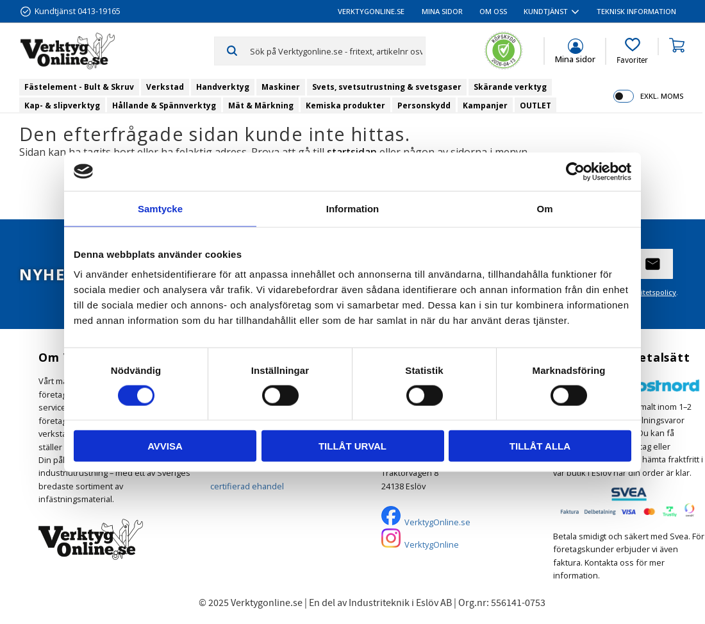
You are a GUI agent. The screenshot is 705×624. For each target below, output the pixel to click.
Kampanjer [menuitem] (485, 105)
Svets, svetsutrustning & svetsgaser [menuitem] (386, 86)
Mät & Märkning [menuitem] (261, 105)
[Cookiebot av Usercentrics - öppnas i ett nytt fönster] (575, 171)
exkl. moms (661, 96)
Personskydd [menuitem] (424, 105)
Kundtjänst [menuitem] (546, 11)
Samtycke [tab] (160, 208)
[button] (632, 51)
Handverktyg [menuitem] (222, 86)
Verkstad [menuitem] (165, 86)
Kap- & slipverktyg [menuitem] (62, 105)
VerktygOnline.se (437, 522)
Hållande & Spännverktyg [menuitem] (164, 105)
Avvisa (165, 446)
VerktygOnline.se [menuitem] (371, 11)
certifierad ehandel (247, 486)
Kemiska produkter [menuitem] (345, 105)
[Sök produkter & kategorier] (337, 50)
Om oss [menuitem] (493, 11)
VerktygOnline (431, 544)
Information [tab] (352, 208)
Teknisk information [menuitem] (636, 11)
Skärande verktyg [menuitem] (510, 86)
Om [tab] (544, 208)
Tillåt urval (352, 446)
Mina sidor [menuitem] (442, 11)
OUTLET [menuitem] (535, 105)
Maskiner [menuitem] (280, 86)
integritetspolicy (648, 292)
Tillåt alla (540, 446)
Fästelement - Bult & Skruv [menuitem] (79, 86)
